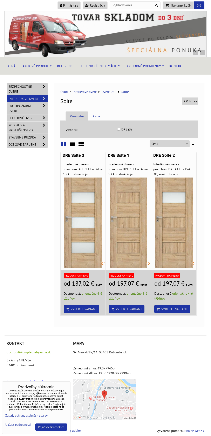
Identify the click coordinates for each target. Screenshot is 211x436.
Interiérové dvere (28, 98)
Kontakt (176, 66)
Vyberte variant (81, 309)
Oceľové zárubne (28, 144)
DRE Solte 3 (73, 155)
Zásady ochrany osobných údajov (26, 416)
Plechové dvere (28, 117)
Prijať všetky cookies (51, 427)
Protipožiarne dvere (28, 108)
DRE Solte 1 (118, 155)
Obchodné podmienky (144, 66)
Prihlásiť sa (69, 5)
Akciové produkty (37, 66)
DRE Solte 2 (164, 155)
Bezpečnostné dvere (28, 89)
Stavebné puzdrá (28, 137)
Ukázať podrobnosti (18, 425)
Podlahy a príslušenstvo (28, 128)
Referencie (66, 66)
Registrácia (95, 5)
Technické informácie (100, 66)
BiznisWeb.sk (195, 431)
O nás (12, 66)
